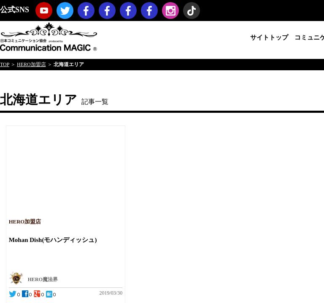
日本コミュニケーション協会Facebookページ (86, 10)
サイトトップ (269, 37)
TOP (4, 64)
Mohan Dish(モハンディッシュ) (53, 240)
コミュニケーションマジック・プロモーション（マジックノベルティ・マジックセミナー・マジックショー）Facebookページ (107, 10)
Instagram (170, 10)
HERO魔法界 (43, 279)
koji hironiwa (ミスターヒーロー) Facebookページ (149, 10)
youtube (43, 10)
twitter (65, 10)
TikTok (191, 10)
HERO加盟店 (31, 64)
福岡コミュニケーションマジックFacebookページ (128, 10)
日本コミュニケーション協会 (48, 36)
